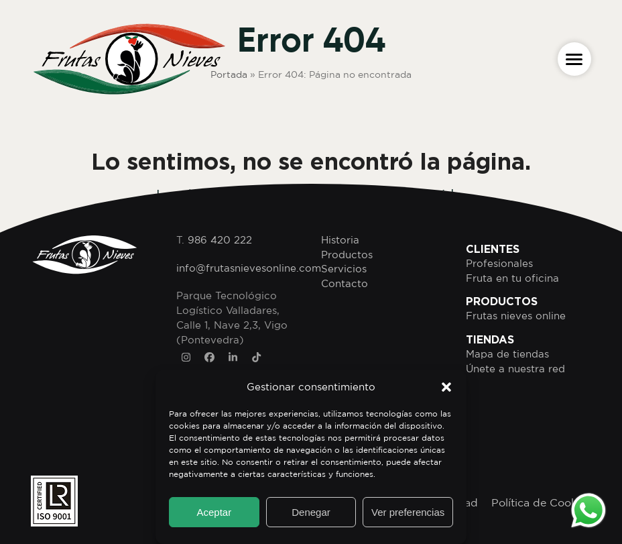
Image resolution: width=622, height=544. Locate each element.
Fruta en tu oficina (512, 278)
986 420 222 (220, 240)
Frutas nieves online (516, 315)
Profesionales (499, 263)
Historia (340, 240)
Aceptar (213, 512)
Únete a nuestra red (515, 368)
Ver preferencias (407, 512)
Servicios (344, 268)
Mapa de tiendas (507, 354)
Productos (347, 254)
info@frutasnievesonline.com (248, 268)
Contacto (344, 283)
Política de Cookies (541, 502)
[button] (446, 387)
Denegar (311, 512)
